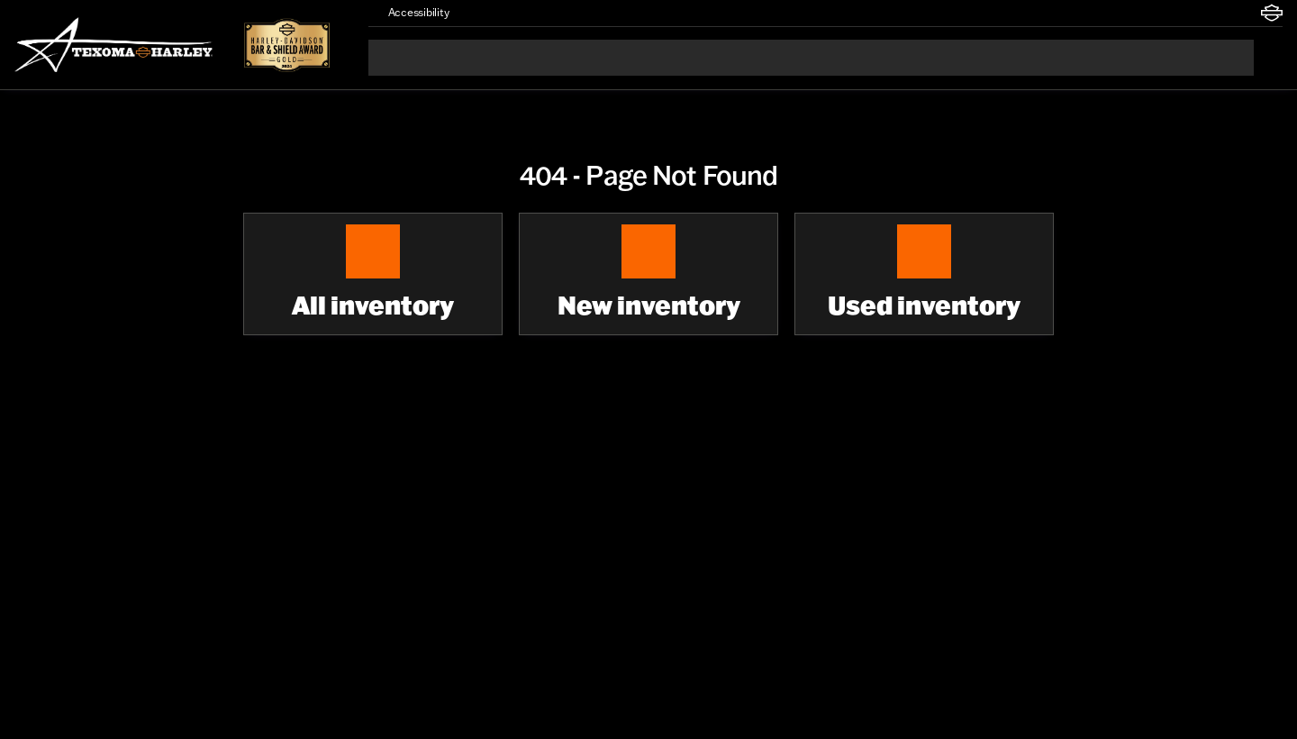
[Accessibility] (410, 12)
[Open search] (1268, 57)
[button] (489, 12)
